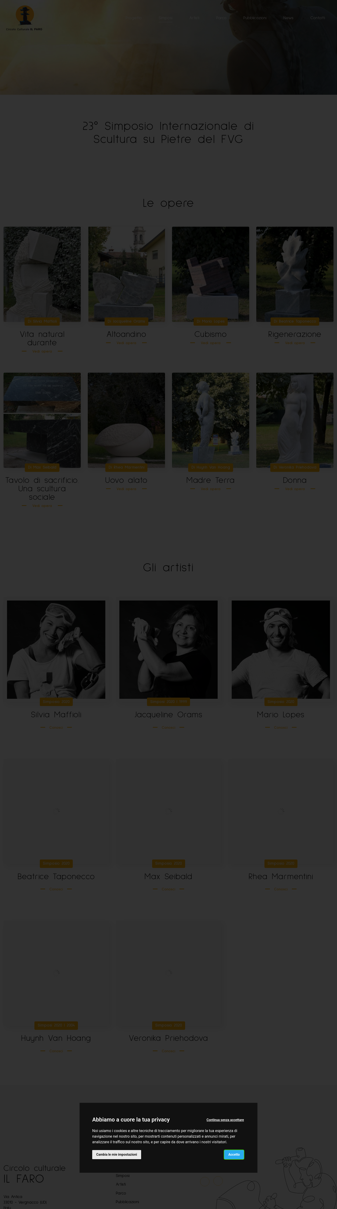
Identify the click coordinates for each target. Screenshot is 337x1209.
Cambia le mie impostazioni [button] (116, 1154)
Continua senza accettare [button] (225, 1120)
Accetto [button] (234, 1154)
